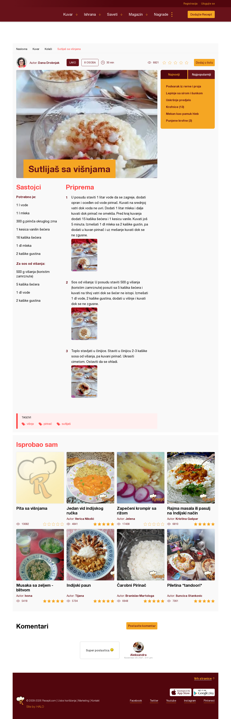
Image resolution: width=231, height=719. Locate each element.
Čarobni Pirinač (141, 566)
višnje (30, 423)
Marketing (83, 700)
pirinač (48, 423)
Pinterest (209, 700)
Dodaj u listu (204, 62)
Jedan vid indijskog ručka (90, 489)
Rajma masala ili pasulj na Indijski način (191, 489)
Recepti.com (37, 13)
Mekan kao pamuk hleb (182, 113)
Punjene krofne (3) (179, 120)
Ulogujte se (208, 3)
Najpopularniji (201, 74)
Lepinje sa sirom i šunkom (184, 93)
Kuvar (68, 14)
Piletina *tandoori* (191, 566)
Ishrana (90, 14)
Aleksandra (138, 654)
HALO (40, 706)
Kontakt (95, 700)
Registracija (190, 3)
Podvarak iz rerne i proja (183, 86)
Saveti (112, 14)
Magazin (136, 14)
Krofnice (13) (175, 107)
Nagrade (161, 14)
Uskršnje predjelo (178, 100)
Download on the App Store (180, 692)
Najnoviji (174, 74)
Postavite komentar (142, 625)
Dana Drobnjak (48, 62)
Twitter (154, 700)
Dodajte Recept (201, 14)
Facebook (136, 700)
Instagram (190, 700)
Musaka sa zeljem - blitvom (40, 566)
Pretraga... (179, 14)
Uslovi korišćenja (67, 700)
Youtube (171, 700)
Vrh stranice (203, 678)
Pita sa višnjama (40, 489)
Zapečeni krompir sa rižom (141, 489)
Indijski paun (90, 566)
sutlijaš (66, 423)
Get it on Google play (204, 692)
